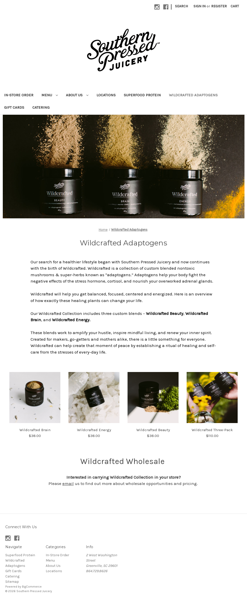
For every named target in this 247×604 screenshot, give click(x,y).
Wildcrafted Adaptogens (193, 95)
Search (181, 6)
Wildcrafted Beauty (153, 430)
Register (219, 6)
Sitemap (12, 581)
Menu (49, 95)
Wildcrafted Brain (35, 430)
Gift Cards (14, 107)
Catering (41, 107)
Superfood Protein (142, 95)
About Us (77, 95)
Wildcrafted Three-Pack (212, 430)
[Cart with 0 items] (235, 6)
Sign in (199, 6)
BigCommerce (32, 586)
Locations (106, 95)
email (68, 483)
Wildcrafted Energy (94, 430)
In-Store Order (18, 95)
